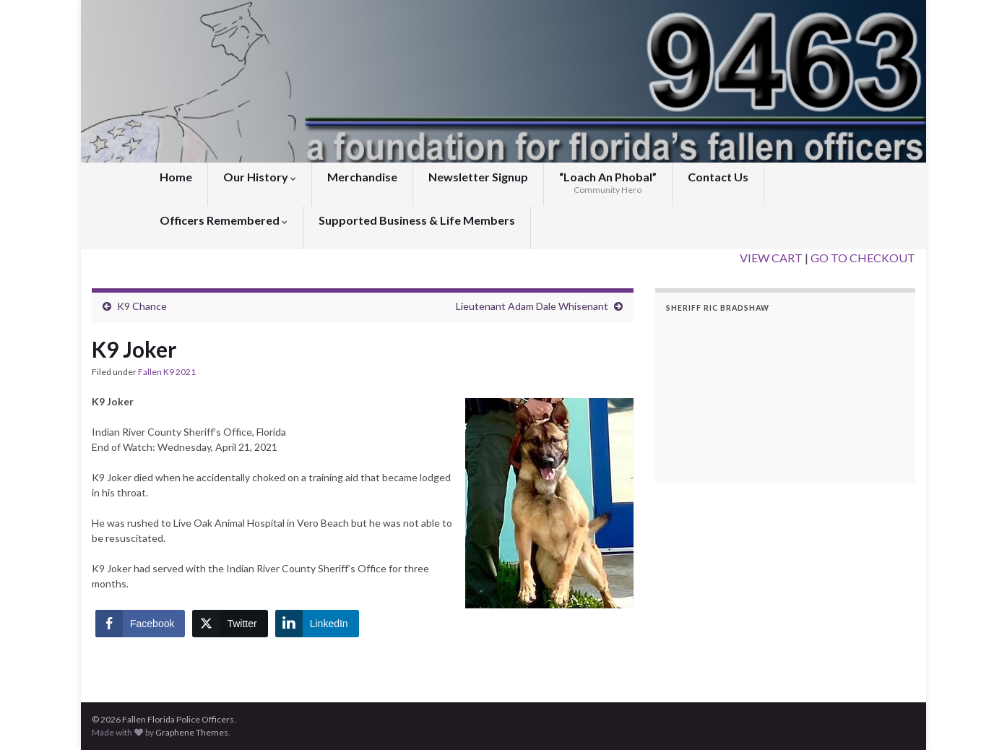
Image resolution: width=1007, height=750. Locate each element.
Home (176, 177)
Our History (259, 177)
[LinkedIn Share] (317, 623)
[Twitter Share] (229, 623)
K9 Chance (142, 306)
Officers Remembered (224, 220)
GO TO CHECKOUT (863, 257)
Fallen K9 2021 (167, 371)
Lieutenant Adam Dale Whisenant (532, 306)
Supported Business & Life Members (417, 220)
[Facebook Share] (140, 623)
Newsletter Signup (478, 177)
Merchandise (362, 177)
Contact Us (718, 177)
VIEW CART (771, 257)
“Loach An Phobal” (608, 182)
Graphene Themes (191, 732)
